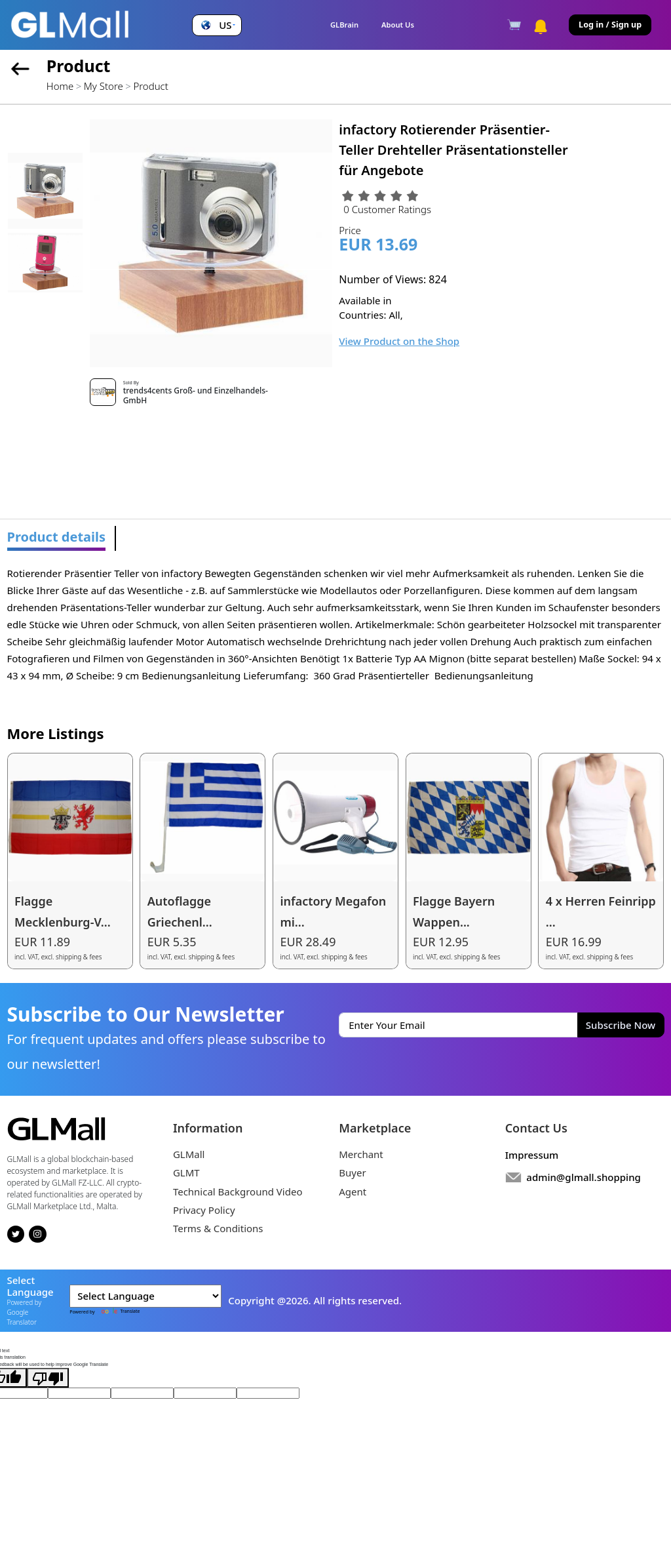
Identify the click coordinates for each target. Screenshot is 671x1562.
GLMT (186, 1172)
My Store (103, 85)
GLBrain (344, 25)
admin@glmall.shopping (583, 1177)
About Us (397, 25)
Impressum (532, 1154)
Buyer (352, 1172)
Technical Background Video (238, 1191)
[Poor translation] (48, 1378)
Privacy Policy (204, 1209)
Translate (118, 1311)
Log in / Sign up (610, 24)
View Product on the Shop (399, 341)
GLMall (189, 1154)
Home (60, 85)
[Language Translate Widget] (145, 1296)
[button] (216, 25)
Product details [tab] (56, 537)
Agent (352, 1191)
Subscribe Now (620, 1024)
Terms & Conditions (218, 1228)
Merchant (361, 1154)
